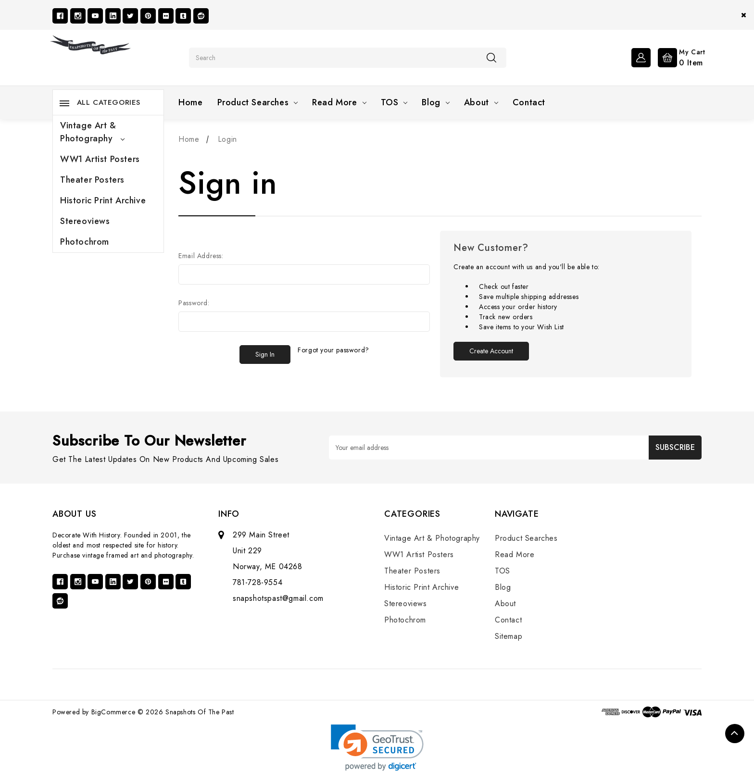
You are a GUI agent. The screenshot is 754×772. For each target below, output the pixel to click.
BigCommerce (113, 712)
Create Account (491, 351)
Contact (529, 102)
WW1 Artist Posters (100, 159)
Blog (435, 102)
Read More (339, 102)
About (481, 102)
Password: (193, 303)
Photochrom (84, 242)
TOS (394, 102)
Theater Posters (92, 180)
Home (190, 102)
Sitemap (508, 636)
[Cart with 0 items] (679, 57)
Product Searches (257, 102)
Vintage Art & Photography (92, 132)
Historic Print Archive (103, 200)
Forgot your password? (333, 350)
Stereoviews (85, 221)
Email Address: (200, 256)
